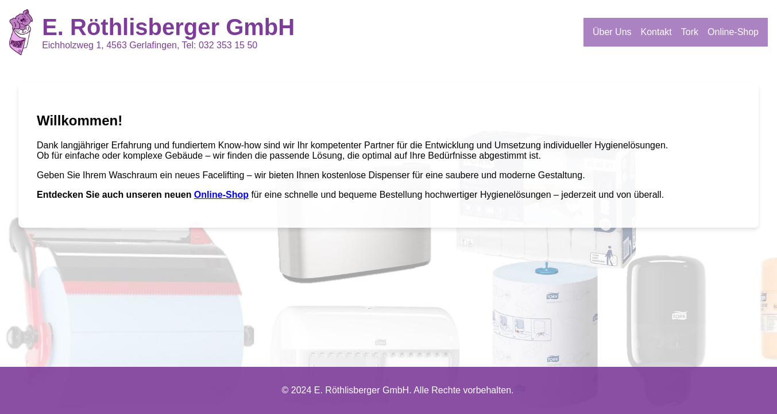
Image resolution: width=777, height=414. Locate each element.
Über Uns (612, 32)
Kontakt (656, 32)
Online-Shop (733, 32)
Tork (689, 32)
